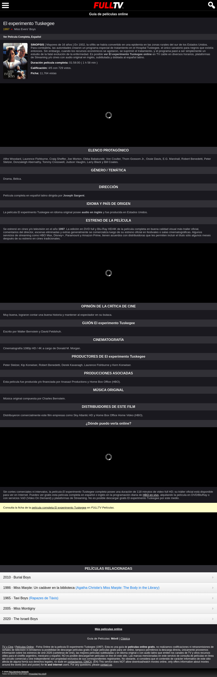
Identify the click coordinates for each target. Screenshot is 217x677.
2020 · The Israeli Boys (20, 619)
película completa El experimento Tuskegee (59, 507)
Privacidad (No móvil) (37, 674)
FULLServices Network (18, 672)
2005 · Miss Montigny (19, 608)
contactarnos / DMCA (80, 661)
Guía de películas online (108, 14)
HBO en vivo (151, 494)
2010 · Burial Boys (17, 577)
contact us (106, 664)
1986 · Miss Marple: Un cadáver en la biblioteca (81, 587)
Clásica (125, 638)
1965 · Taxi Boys (30, 598)
